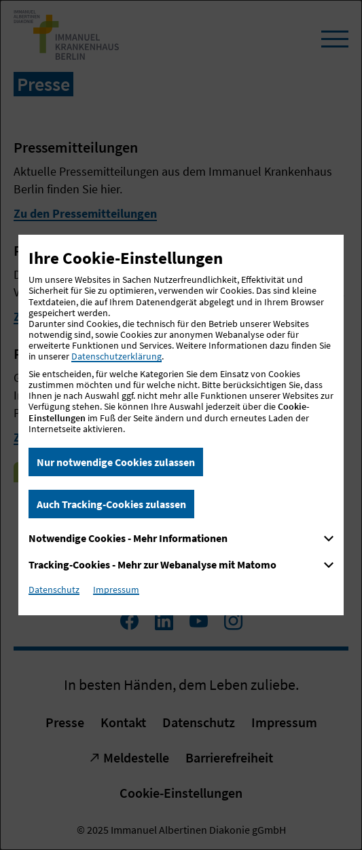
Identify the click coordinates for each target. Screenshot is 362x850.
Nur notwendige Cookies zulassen (116, 462)
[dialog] (181, 425)
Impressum (116, 589)
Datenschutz (54, 589)
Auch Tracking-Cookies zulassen (111, 504)
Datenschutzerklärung (116, 356)
